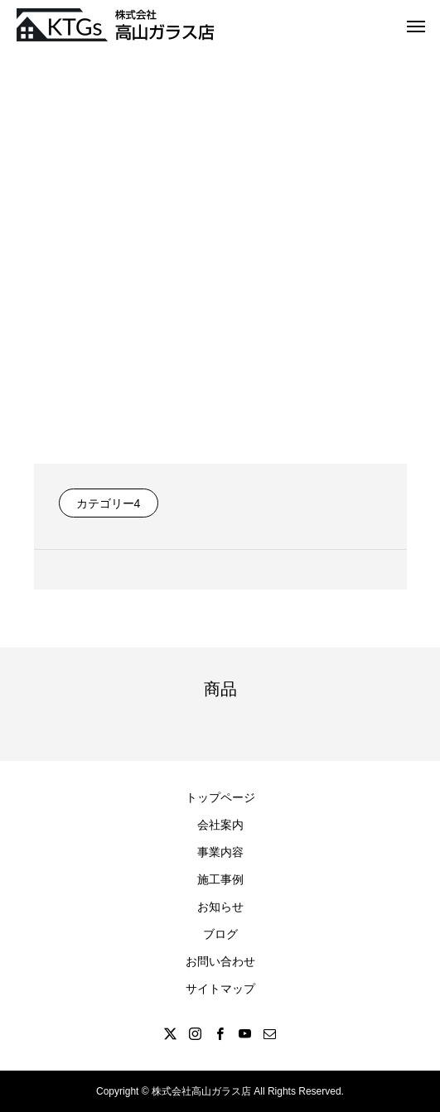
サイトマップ (220, 988)
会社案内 (220, 824)
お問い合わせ (220, 961)
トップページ (220, 797)
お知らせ (220, 906)
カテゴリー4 (108, 503)
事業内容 (220, 852)
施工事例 (220, 879)
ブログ (220, 934)
